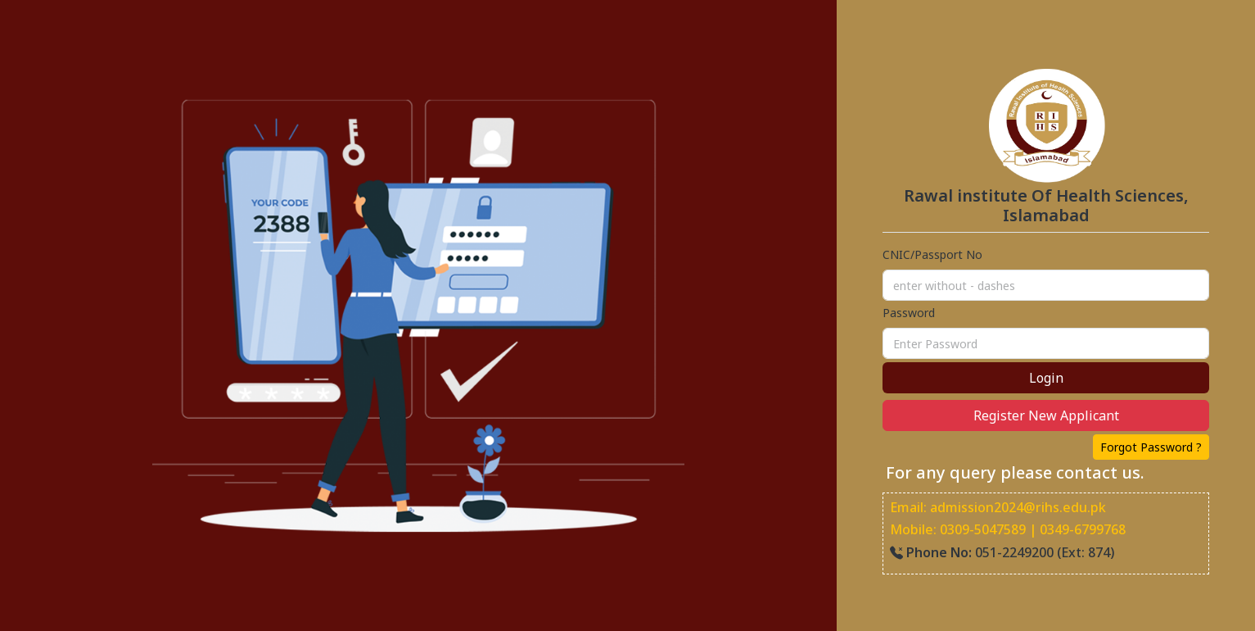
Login (1046, 378)
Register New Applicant (1046, 415)
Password (909, 312)
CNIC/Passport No (932, 254)
